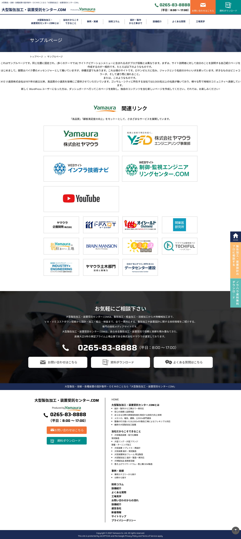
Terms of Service (149, 536)
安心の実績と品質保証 (124, 411)
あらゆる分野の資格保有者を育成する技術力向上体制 (138, 415)
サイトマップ (118, 516)
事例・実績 (92, 21)
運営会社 (116, 508)
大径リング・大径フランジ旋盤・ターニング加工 (124, 443)
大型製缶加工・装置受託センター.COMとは (45, 21)
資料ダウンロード (228, 10)
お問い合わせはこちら (203, 10)
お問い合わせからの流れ (124, 500)
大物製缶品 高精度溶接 (124, 461)
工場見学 (200, 21)
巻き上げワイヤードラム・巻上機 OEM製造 (133, 464)
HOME (115, 399)
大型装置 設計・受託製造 (125, 451)
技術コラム (114, 21)
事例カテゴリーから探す (125, 474)
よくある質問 (178, 21)
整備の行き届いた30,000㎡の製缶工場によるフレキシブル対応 (142, 421)
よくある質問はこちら (188, 362)
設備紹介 (157, 21)
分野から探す (120, 477)
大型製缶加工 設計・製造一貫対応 (129, 457)
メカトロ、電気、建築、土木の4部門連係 (132, 418)
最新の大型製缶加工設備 (125, 424)
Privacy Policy (131, 536)
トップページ (36, 56)
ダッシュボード (77, 89)
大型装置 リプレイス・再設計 (127, 448)
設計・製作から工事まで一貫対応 (129, 408)
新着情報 (116, 512)
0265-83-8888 (175, 5)
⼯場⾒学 (116, 496)
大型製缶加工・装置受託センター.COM (34, 10)
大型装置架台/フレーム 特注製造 (128, 454)
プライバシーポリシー (123, 520)
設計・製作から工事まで (135, 21)
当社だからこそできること (71, 21)
